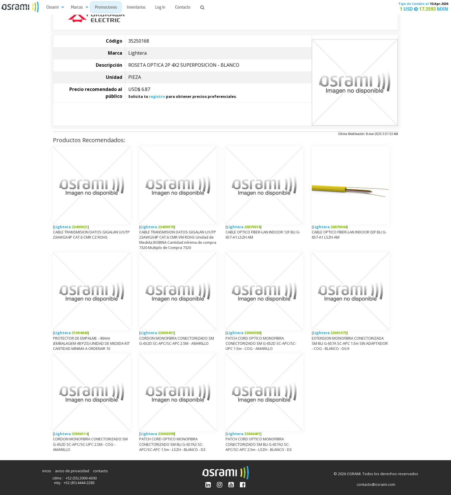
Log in (160, 7)
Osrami (52, 7)
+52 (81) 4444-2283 (79, 482)
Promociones (106, 7)
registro (157, 96)
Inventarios (136, 7)
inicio (46, 470)
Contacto (182, 7)
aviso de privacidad (72, 470)
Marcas (77, 7)
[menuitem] (53, 7)
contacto (100, 470)
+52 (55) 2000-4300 (81, 478)
